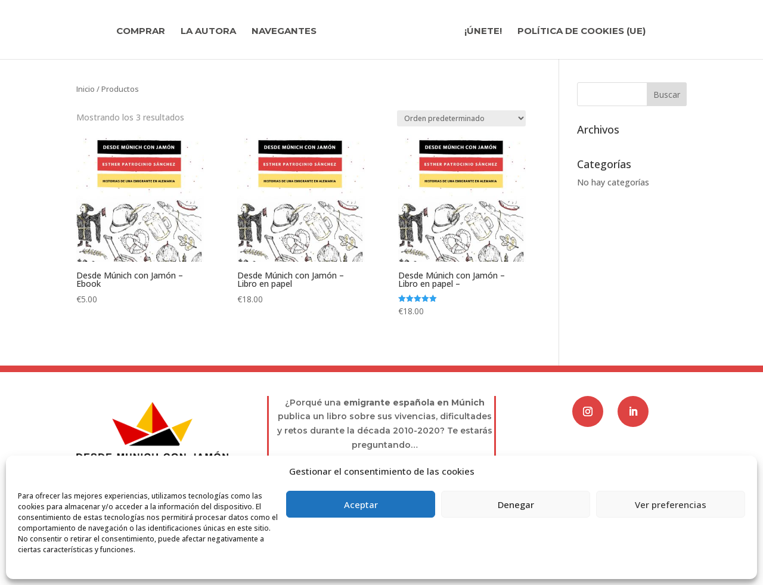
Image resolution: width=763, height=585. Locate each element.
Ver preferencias (670, 504)
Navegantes (284, 31)
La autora (208, 31)
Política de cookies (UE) (581, 31)
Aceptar (361, 504)
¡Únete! (483, 31)
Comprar (140, 31)
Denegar (516, 504)
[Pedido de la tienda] (461, 118)
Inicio (85, 88)
